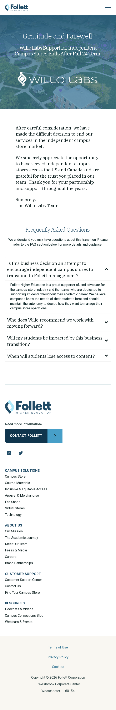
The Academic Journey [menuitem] (21, 538)
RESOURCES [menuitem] (15, 603)
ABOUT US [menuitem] (13, 525)
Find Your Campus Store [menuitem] (22, 593)
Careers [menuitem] (10, 557)
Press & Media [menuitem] (16, 550)
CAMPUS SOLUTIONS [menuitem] (22, 471)
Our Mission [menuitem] (14, 531)
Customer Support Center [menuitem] (23, 580)
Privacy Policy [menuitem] (58, 657)
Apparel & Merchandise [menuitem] (22, 495)
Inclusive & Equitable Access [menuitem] (26, 489)
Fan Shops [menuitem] (12, 502)
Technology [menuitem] (13, 515)
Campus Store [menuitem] (15, 476)
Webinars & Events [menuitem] (18, 622)
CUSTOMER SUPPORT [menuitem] (23, 574)
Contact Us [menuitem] (13, 586)
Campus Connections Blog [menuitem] (24, 616)
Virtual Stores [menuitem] (15, 508)
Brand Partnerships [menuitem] (19, 563)
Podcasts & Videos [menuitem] (19, 609)
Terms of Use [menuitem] (58, 647)
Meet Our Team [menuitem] (16, 544)
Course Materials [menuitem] (17, 483)
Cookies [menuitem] (58, 667)
